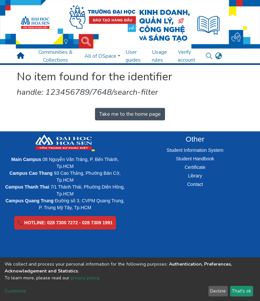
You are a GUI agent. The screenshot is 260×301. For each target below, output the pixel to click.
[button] (218, 56)
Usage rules (159, 56)
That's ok (241, 291)
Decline (218, 291)
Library (195, 175)
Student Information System (195, 150)
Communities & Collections (55, 56)
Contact (195, 184)
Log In (232, 56)
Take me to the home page (130, 114)
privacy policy (85, 278)
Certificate (195, 167)
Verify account (186, 56)
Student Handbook (195, 158)
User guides (133, 56)
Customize (15, 291)
